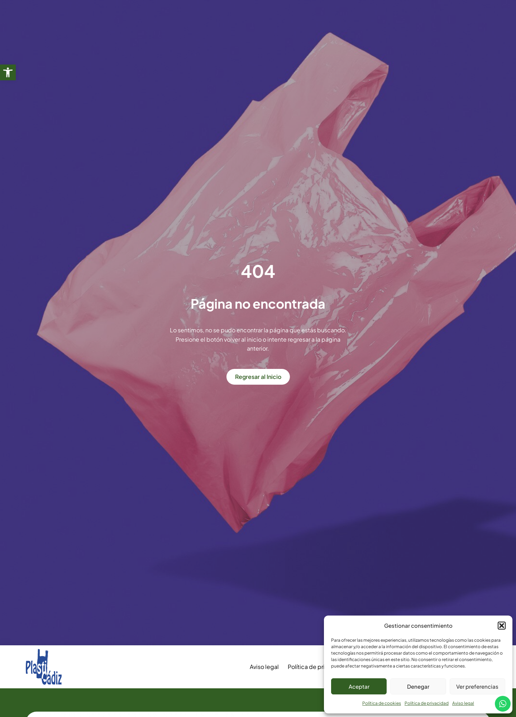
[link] (8, 72)
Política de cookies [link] (381, 703)
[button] (501, 625)
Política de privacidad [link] (427, 703)
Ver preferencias (477, 686)
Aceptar (359, 686)
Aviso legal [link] (463, 703)
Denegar (418, 686)
